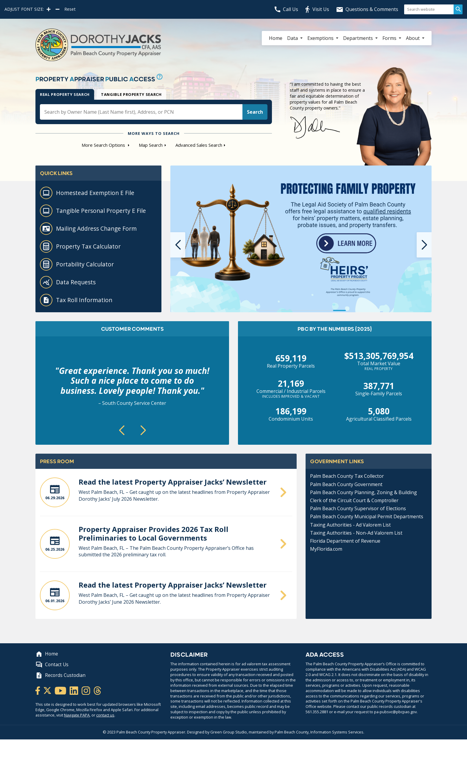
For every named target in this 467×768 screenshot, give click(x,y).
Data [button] (293, 38)
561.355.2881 (317, 711)
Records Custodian (60, 675)
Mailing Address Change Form (88, 228)
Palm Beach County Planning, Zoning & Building (363, 492)
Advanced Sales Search (198, 145)
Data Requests (68, 282)
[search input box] (141, 112)
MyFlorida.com (326, 549)
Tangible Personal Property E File (93, 211)
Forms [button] (390, 38)
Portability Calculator (77, 264)
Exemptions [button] (321, 38)
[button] (177, 244)
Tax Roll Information (76, 300)
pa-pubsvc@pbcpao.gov (395, 711)
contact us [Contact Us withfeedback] (105, 715)
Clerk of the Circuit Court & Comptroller (354, 500)
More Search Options (104, 145)
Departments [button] (358, 38)
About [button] (413, 38)
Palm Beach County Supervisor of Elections (358, 508)
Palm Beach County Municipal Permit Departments (366, 516)
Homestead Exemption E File (87, 193)
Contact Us (52, 664)
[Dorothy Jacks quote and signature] (361, 116)
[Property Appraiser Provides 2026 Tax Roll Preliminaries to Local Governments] (166, 546)
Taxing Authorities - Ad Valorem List (350, 525)
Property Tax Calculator (80, 246)
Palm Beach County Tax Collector (347, 476)
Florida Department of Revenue (345, 541)
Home (275, 38)
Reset (70, 9)
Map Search (151, 145)
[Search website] (429, 9)
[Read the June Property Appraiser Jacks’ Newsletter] (166, 494)
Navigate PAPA (77, 715)
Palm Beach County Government (346, 484)
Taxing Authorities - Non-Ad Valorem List (356, 533)
